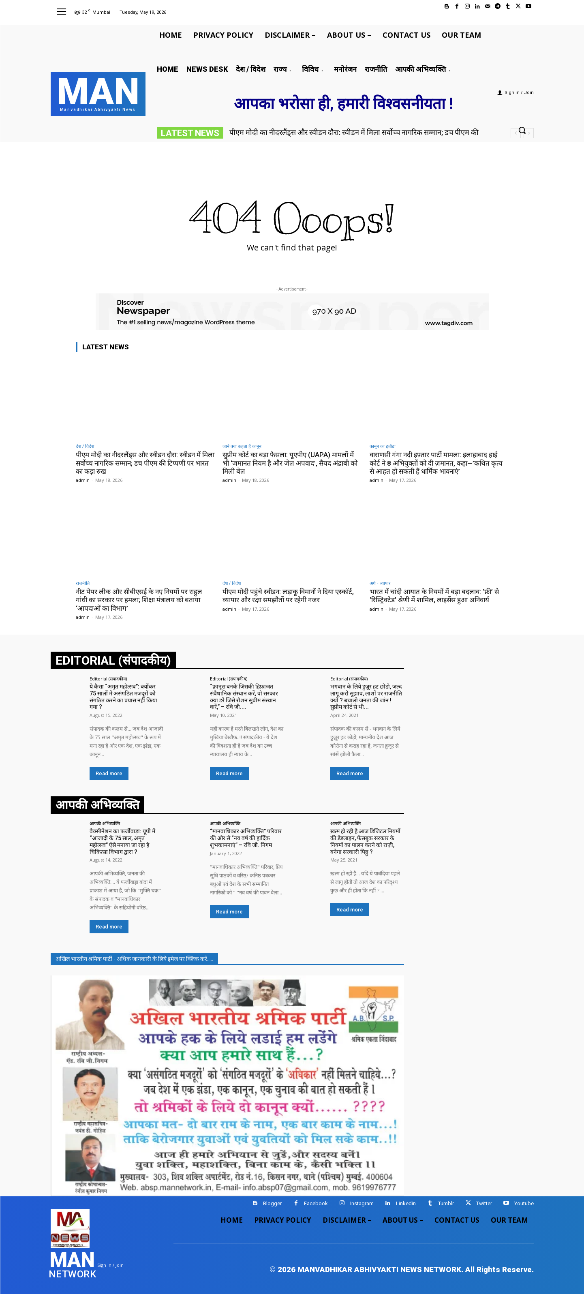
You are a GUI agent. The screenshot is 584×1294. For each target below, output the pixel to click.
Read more (109, 773)
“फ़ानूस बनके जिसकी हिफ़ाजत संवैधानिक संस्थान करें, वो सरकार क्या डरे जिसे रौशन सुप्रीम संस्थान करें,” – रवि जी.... (244, 696)
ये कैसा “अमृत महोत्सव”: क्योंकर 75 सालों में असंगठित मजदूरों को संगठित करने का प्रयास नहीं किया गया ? (123, 696)
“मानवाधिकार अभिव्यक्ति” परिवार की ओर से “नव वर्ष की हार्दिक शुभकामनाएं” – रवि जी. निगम (246, 838)
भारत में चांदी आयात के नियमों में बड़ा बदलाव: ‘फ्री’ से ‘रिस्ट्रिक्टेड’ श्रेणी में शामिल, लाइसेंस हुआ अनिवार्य (434, 596)
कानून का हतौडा (383, 446)
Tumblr (446, 1203)
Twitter (484, 1203)
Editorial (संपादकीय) (108, 678)
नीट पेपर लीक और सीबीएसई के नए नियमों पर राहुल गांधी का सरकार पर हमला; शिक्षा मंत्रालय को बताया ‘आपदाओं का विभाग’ (139, 600)
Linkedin (406, 1203)
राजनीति (83, 583)
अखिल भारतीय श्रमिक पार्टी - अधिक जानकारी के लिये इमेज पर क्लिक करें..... (134, 959)
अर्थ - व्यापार (380, 583)
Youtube (524, 1203)
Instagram (362, 1203)
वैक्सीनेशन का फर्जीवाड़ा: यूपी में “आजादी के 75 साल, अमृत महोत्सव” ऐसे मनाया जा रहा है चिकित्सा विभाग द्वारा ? (122, 841)
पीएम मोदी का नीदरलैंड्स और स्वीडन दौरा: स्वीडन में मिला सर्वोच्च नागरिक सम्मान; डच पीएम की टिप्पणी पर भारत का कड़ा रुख (145, 463)
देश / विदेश (85, 446)
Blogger (272, 1203)
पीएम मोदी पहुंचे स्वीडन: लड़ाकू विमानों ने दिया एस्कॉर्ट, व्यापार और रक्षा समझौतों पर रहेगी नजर (288, 596)
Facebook (316, 1203)
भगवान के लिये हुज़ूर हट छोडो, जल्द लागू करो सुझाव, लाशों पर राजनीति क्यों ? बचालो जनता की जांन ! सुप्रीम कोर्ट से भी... (366, 696)
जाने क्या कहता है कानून (241, 446)
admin (83, 480)
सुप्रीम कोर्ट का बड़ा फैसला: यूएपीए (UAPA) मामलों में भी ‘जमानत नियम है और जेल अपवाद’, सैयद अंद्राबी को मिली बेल (289, 463)
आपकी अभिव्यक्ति (105, 823)
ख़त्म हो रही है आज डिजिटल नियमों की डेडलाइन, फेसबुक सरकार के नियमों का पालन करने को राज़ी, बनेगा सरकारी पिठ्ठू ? (365, 841)
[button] (522, 130)
